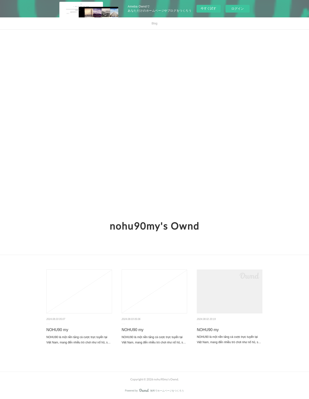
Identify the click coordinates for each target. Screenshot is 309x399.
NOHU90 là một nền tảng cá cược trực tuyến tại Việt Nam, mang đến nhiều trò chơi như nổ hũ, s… (78, 339)
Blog (154, 23)
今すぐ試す (208, 8)
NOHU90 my (57, 330)
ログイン (237, 8)
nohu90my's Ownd (154, 226)
